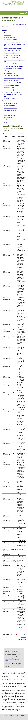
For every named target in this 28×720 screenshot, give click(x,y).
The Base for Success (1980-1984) (12, 85)
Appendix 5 (23, 639)
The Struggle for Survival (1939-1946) (12, 55)
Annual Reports (7, 122)
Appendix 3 (23, 637)
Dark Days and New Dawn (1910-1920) (13, 48)
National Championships (9, 112)
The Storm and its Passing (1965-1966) (13, 68)
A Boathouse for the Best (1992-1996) (12, 92)
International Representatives (10, 108)
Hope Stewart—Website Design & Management (16, 715)
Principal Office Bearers (9, 105)
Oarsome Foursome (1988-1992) (11, 90)
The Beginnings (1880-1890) (10, 39)
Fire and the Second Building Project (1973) (14, 78)
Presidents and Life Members (10, 103)
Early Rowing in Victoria (9, 37)
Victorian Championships (9, 115)
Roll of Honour (7, 120)
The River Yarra (7, 35)
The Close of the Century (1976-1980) (12, 82)
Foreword (4, 30)
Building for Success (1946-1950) (11, 57)
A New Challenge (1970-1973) (11, 75)
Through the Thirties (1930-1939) (11, 53)
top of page (23, 642)
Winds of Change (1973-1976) (11, 80)
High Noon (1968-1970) (9, 73)
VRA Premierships (8, 117)
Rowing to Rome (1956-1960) (10, 63)
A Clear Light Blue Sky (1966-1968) (12, 71)
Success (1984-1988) (9, 87)
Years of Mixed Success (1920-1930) (12, 50)
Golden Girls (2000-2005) (9, 98)
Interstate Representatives (10, 110)
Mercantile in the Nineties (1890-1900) (12, 42)
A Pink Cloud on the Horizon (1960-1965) (13, 66)
